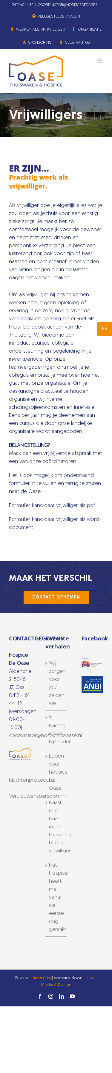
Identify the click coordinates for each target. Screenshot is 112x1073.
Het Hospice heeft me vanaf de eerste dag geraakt (56, 897)
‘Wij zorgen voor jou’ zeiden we (56, 683)
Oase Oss (41, 978)
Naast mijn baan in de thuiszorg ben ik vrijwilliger (56, 826)
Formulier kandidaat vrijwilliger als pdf (52, 505)
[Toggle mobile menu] (100, 61)
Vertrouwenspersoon (34, 796)
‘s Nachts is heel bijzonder (56, 729)
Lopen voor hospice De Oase (56, 772)
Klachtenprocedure (31, 780)
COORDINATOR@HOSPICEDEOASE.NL (69, 5)
